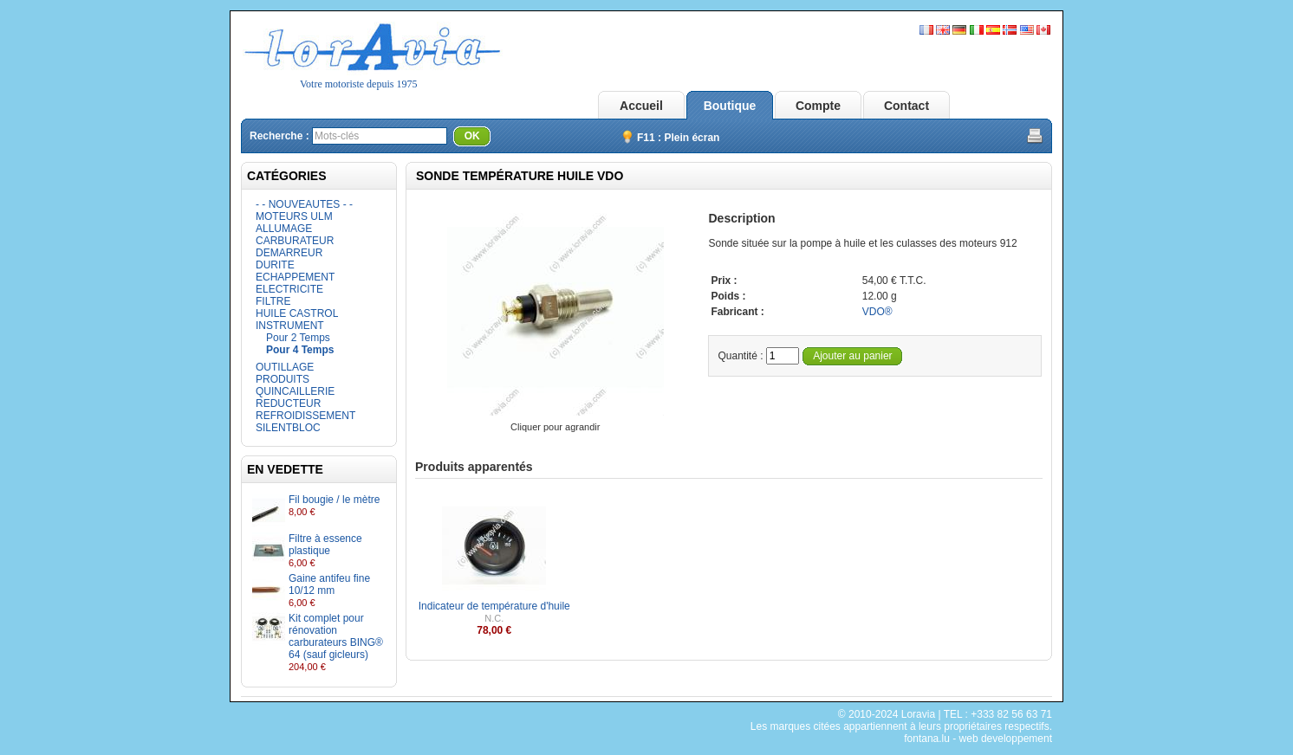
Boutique (730, 106)
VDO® (877, 312)
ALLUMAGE (284, 229)
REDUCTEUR (288, 403)
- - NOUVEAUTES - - (304, 204)
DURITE (275, 265)
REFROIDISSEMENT (305, 416)
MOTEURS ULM (294, 216)
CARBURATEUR (295, 241)
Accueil (641, 106)
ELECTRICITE (289, 289)
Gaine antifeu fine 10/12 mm (329, 584)
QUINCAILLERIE (295, 391)
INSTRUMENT (290, 325)
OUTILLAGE (285, 367)
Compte (818, 106)
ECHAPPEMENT (295, 277)
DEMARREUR (289, 253)
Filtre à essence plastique (325, 544)
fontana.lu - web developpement (978, 738)
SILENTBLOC (288, 428)
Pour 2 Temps (298, 338)
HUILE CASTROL (297, 313)
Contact (906, 106)
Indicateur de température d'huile (494, 606)
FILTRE (273, 301)
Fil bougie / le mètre (334, 500)
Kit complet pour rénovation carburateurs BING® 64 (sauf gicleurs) (336, 636)
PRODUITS (282, 379)
